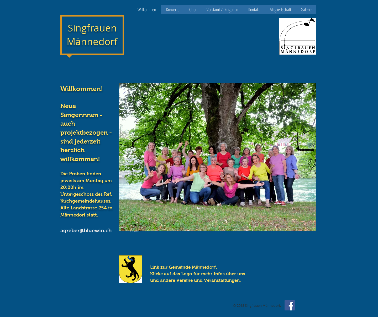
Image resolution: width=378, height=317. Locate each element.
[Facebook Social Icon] (290, 305)
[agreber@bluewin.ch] (89, 230)
